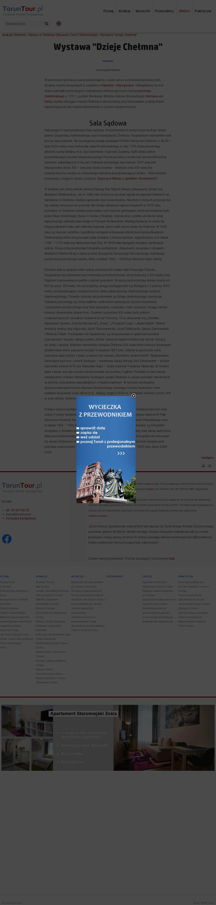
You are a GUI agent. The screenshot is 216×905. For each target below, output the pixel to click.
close (134, 365)
